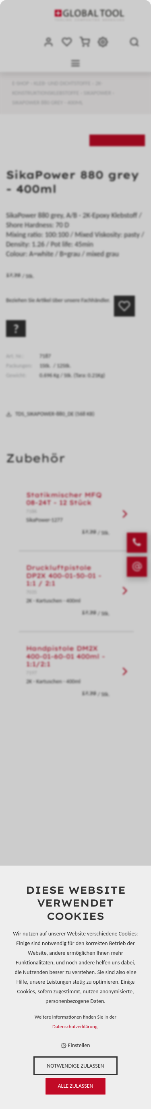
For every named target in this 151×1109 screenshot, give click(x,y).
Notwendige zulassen (75, 1065)
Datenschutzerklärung (74, 1026)
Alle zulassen (75, 1085)
